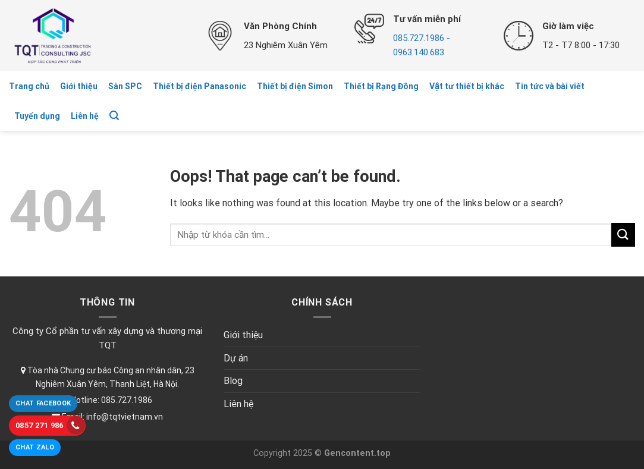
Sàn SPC (125, 86)
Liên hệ (85, 116)
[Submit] (623, 234)
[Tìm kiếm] (114, 115)
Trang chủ (29, 86)
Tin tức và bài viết (550, 86)
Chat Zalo (34, 447)
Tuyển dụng (37, 116)
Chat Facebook (43, 403)
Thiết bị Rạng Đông (381, 86)
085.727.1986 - (421, 38)
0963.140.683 (418, 52)
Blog (233, 380)
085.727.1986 (126, 400)
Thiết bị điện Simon (295, 86)
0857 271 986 (50, 425)
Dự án (236, 358)
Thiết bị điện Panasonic (199, 86)
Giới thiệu (79, 86)
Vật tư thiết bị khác (466, 86)
